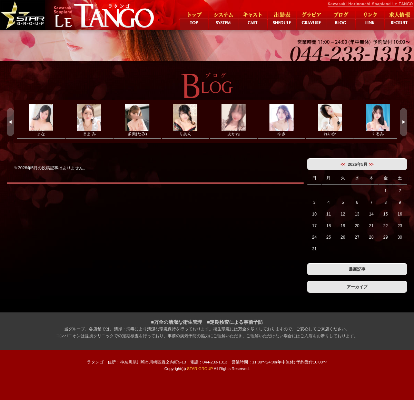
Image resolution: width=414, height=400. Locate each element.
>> (371, 164)
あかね (233, 120)
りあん (185, 120)
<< (343, 164)
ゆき (282, 120)
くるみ (378, 120)
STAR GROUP (200, 369)
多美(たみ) (137, 120)
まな (41, 120)
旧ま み (89, 120)
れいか (330, 120)
